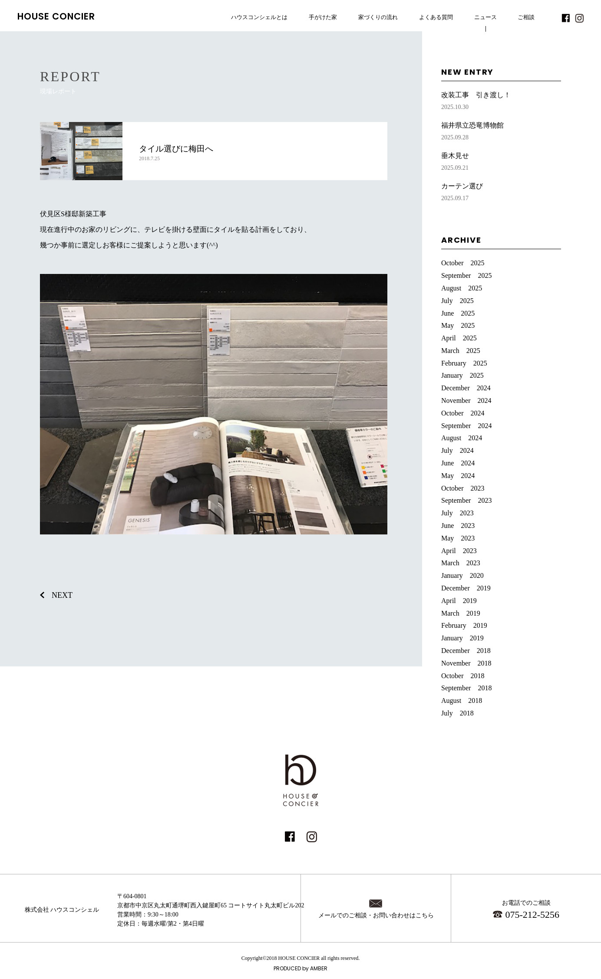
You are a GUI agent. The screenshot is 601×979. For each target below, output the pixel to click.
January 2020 (462, 575)
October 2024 (463, 413)
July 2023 (457, 513)
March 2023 (460, 563)
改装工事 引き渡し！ (501, 101)
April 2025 (459, 338)
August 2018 (461, 700)
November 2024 (466, 400)
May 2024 (458, 475)
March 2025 (460, 350)
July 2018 (457, 713)
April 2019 (459, 600)
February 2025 (464, 363)
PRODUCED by (300, 968)
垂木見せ (501, 162)
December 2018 (466, 650)
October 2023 (463, 488)
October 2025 (463, 263)
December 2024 (466, 388)
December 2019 (466, 588)
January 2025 (462, 375)
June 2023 (458, 525)
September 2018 (466, 688)
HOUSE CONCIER (56, 16)
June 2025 (458, 313)
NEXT (62, 595)
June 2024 (458, 463)
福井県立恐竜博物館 (501, 132)
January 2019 (462, 638)
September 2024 (466, 425)
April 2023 (459, 550)
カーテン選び (501, 193)
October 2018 (463, 675)
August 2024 (461, 438)
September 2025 (466, 275)
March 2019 (460, 613)
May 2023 (458, 538)
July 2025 (457, 300)
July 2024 (457, 450)
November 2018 (466, 663)
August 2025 (461, 288)
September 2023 (466, 500)
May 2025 (458, 325)
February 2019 (464, 625)
